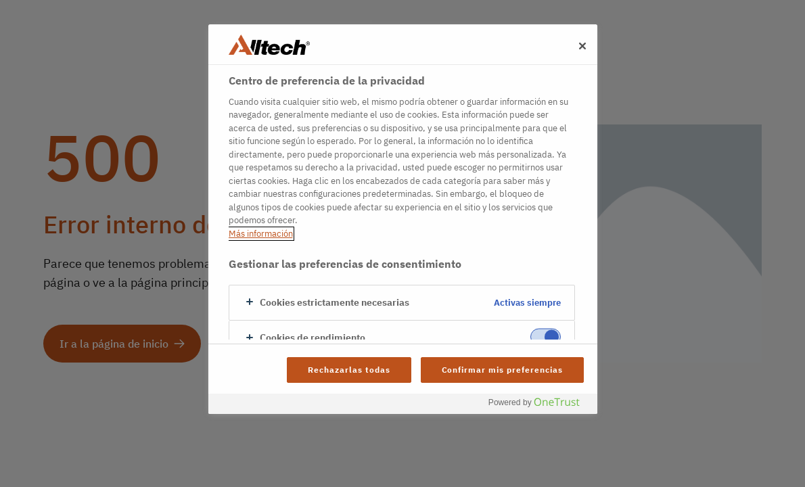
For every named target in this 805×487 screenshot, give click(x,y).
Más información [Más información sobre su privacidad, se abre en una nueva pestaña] (261, 233)
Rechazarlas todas (349, 370)
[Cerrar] (582, 46)
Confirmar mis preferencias (502, 370)
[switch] (545, 337)
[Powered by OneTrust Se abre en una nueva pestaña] (539, 405)
